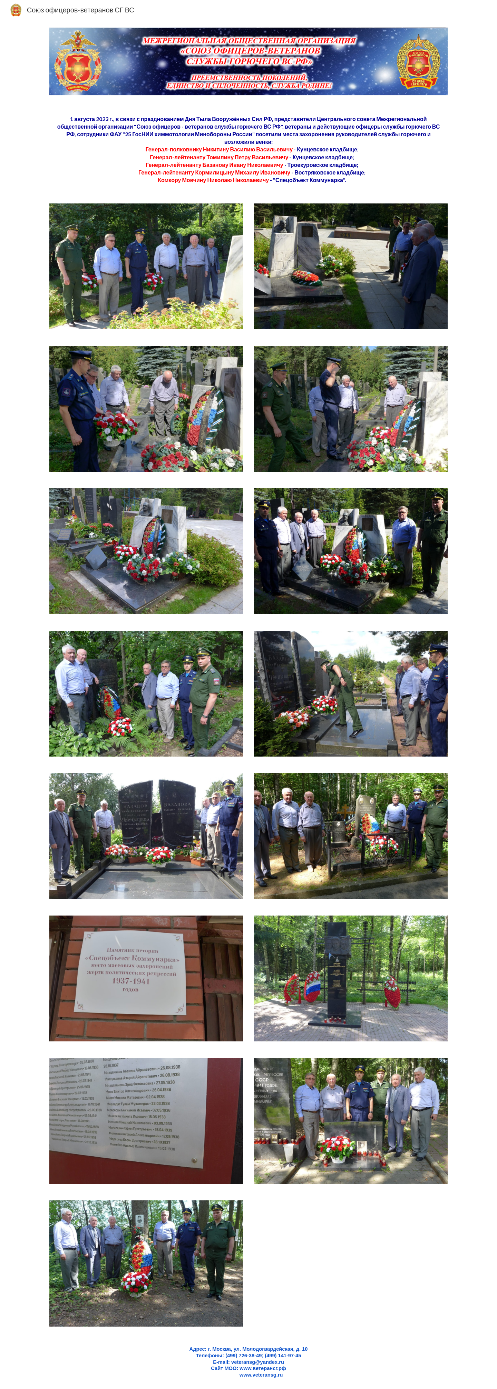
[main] (248, 149)
